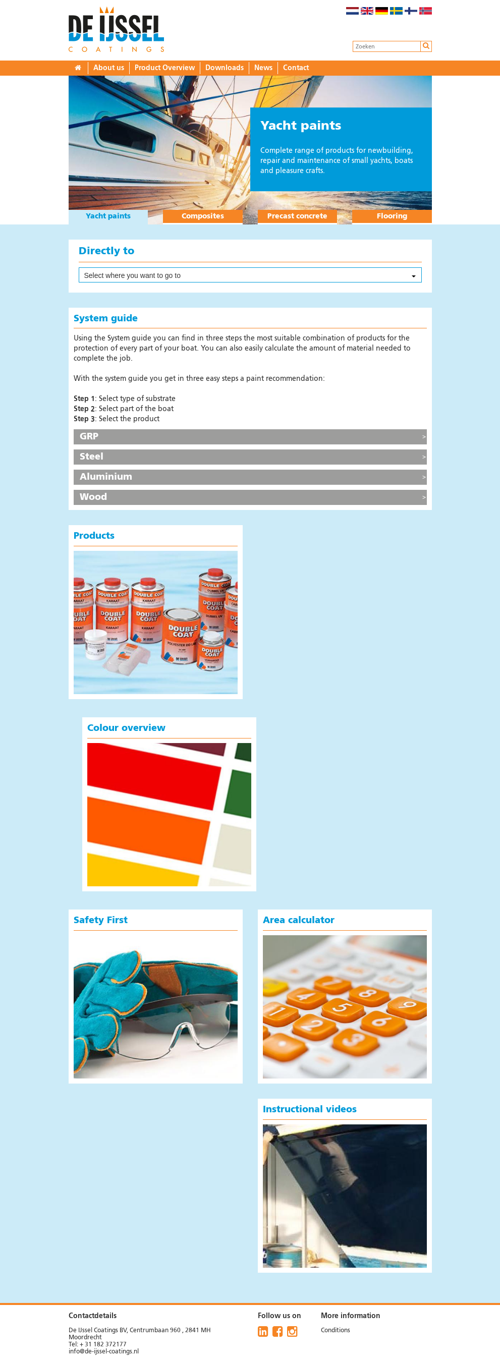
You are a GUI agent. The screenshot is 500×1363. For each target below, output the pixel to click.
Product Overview (165, 68)
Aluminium (106, 477)
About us (108, 68)
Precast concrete (297, 216)
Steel (91, 457)
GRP (89, 436)
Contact (296, 68)
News (263, 68)
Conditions (335, 1331)
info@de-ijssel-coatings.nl (104, 1352)
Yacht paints (108, 216)
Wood (93, 497)
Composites (203, 216)
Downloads (224, 68)
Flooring (392, 216)
